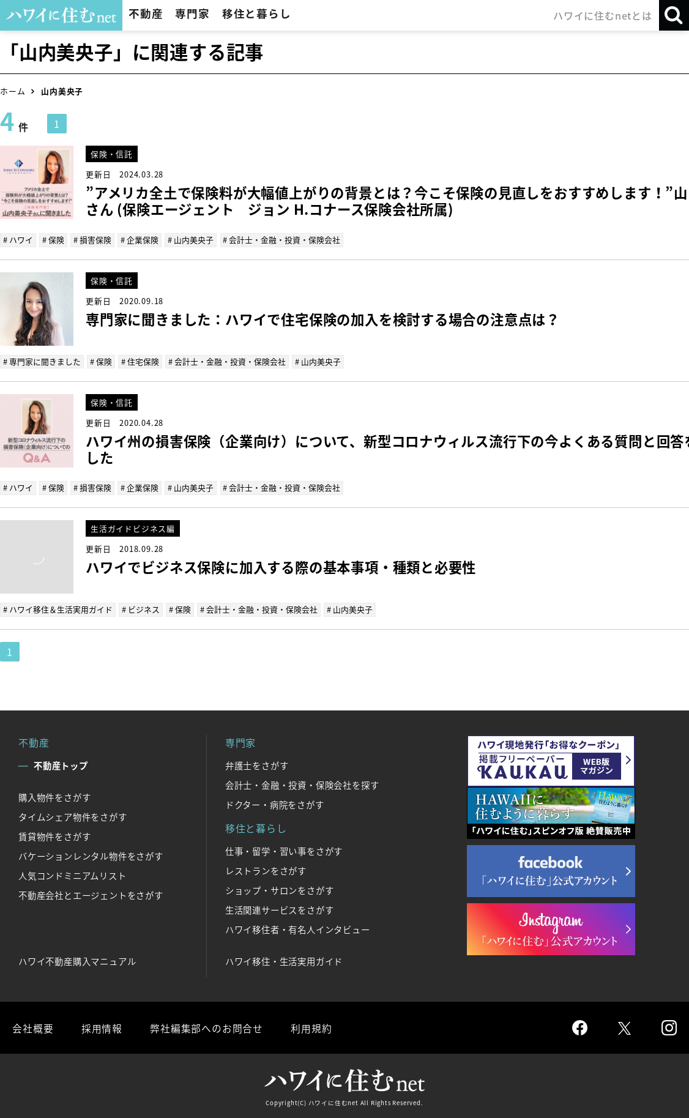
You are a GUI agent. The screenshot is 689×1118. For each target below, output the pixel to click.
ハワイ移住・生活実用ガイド (284, 961)
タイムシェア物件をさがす (72, 817)
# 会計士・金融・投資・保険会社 (281, 239)
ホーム (12, 91)
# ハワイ (18, 239)
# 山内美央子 (191, 239)
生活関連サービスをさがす (279, 910)
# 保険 (53, 239)
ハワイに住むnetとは (602, 15)
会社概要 (32, 1027)
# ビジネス (141, 609)
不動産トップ (61, 765)
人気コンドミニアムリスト (72, 875)
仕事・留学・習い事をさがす (284, 851)
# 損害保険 (92, 239)
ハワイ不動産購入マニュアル (77, 961)
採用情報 (101, 1027)
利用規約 (310, 1027)
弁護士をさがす (257, 765)
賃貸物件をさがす (54, 836)
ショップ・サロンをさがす (279, 890)
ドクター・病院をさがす (274, 804)
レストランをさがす (266, 871)
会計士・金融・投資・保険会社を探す (302, 785)
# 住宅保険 (140, 361)
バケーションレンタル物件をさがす (90, 856)
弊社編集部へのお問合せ (206, 1027)
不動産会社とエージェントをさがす (90, 895)
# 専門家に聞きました (42, 361)
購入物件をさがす (54, 797)
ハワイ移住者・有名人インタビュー (297, 929)
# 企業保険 (139, 239)
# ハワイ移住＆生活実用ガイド (58, 609)
